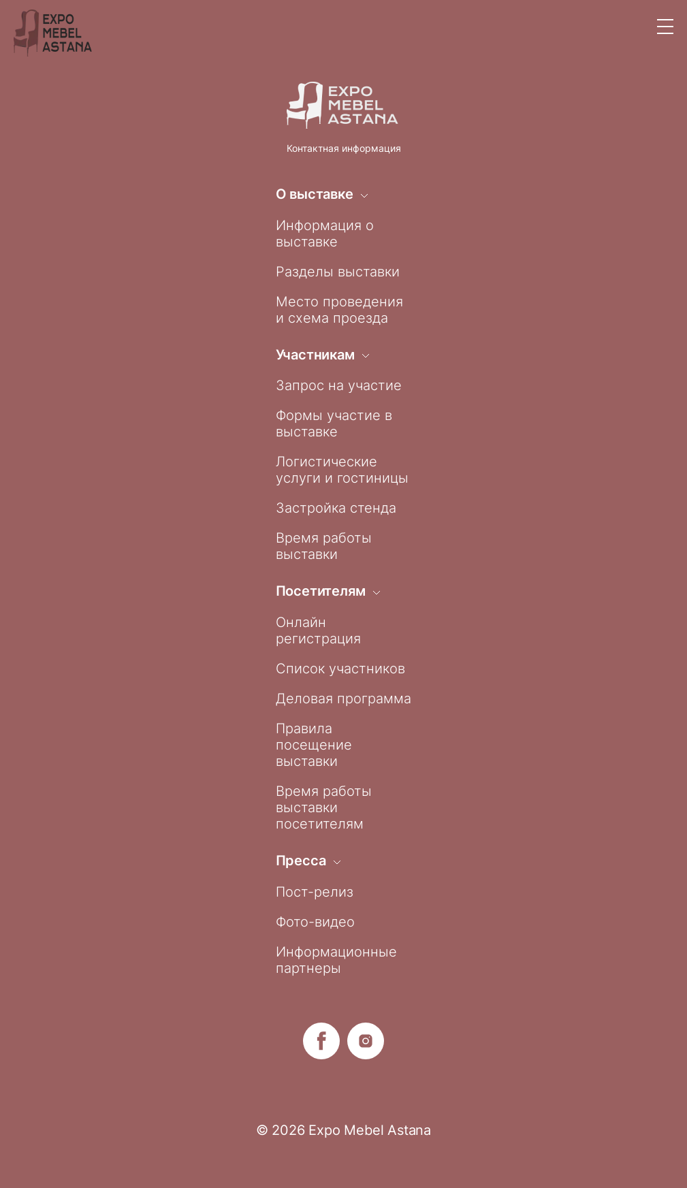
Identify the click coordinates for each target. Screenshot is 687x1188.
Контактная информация (344, 148)
